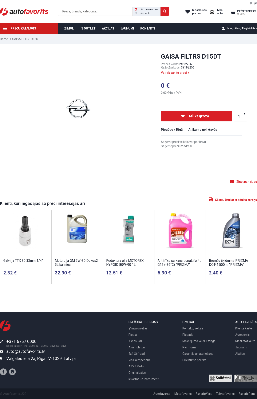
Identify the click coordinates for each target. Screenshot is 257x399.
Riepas (133, 334)
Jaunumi (241, 347)
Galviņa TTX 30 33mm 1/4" (23, 261)
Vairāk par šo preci (174, 72)
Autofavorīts (161, 393)
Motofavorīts (183, 393)
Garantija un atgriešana (197, 353)
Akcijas (240, 353)
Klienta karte (243, 328)
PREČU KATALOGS (23, 28)
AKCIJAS (108, 28)
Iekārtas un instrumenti (143, 379)
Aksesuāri (135, 341)
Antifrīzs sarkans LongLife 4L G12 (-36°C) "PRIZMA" (179, 263)
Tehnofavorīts (225, 393)
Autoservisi (242, 334)
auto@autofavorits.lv (25, 351)
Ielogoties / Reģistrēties (242, 28)
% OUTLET (88, 28)
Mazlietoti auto (245, 341)
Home (4, 39)
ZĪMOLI (69, 28)
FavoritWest (204, 393)
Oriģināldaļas (137, 372)
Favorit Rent (247, 393)
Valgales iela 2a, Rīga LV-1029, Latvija (41, 358)
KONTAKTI (147, 28)
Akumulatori (136, 347)
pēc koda (142, 13)
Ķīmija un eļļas (137, 328)
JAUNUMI (127, 28)
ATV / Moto (136, 366)
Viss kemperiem (139, 360)
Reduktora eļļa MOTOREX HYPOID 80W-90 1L (125, 263)
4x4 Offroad (136, 353)
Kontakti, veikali (192, 328)
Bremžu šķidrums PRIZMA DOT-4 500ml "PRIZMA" (228, 263)
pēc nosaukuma (146, 9)
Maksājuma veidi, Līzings (198, 341)
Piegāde (187, 334)
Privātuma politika (194, 360)
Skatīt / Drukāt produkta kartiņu (236, 200)
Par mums (189, 347)
